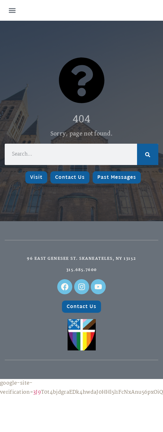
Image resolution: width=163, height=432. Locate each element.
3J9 (37, 392)
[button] (12, 10)
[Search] (147, 154)
